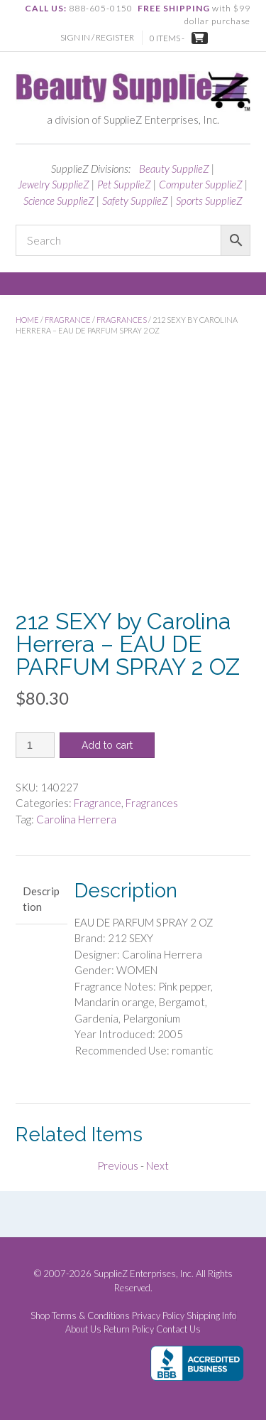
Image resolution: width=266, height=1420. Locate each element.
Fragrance (68, 319)
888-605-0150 (101, 8)
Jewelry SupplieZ (53, 184)
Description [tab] (41, 899)
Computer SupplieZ (201, 184)
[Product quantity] (35, 745)
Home (27, 319)
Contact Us (178, 1329)
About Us (83, 1329)
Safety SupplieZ (135, 200)
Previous (117, 1165)
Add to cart (107, 745)
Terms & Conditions (91, 1315)
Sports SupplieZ (209, 200)
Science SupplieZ (58, 200)
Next (157, 1165)
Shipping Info (211, 1315)
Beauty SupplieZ (174, 168)
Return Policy (129, 1329)
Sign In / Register (97, 37)
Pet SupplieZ (124, 184)
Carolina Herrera (76, 819)
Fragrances (121, 319)
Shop (40, 1315)
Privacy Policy (158, 1315)
